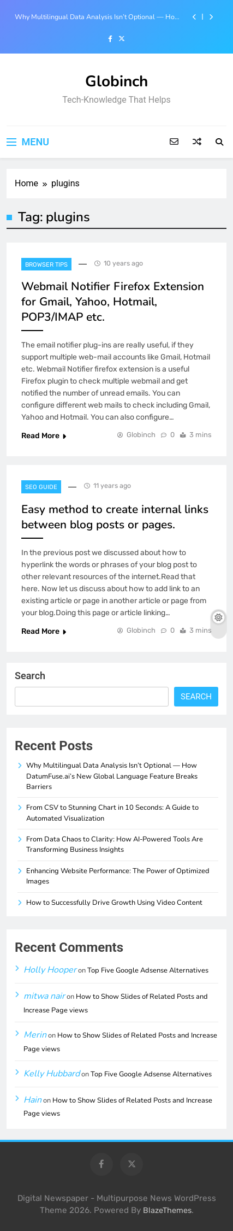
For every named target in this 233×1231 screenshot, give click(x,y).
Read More (43, 435)
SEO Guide (41, 487)
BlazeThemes (167, 1210)
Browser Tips (46, 264)
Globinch (116, 81)
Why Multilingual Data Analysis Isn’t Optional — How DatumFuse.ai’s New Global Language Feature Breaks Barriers (98, 17)
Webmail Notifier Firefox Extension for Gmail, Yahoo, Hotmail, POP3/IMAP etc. (112, 302)
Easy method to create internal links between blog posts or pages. (114, 517)
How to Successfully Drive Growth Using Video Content (114, 903)
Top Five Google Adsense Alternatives (147, 970)
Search (30, 675)
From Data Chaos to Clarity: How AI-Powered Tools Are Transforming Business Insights (114, 844)
